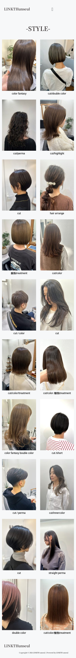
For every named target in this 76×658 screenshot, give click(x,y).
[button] (52, 9)
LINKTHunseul (17, 8)
